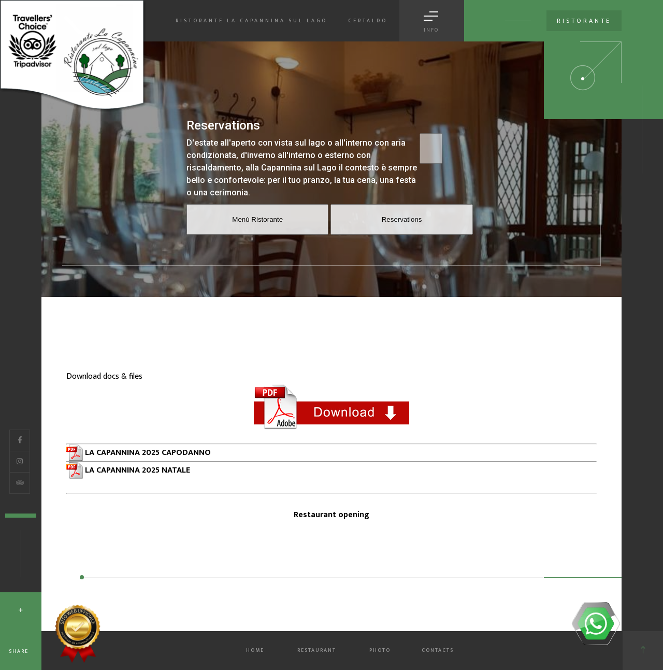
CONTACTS (438, 650)
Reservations (402, 219)
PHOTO (380, 650)
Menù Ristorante (257, 219)
